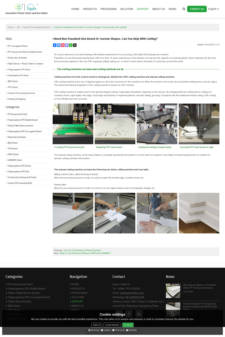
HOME (75, 9)
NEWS (172, 9)
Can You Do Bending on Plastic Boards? (82, 250)
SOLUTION (126, 9)
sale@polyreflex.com (132, 292)
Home (10, 27)
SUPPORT (143, 9)
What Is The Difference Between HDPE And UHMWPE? (85, 253)
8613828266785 (135, 297)
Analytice (106, 330)
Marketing (131, 330)
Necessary (93, 330)
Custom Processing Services (36, 27)
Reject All (97, 325)
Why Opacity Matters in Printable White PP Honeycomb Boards (199, 286)
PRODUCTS (90, 9)
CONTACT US (197, 8)
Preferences (118, 330)
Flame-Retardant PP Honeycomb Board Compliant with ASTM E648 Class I (200, 306)
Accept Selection (112, 325)
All (18, 27)
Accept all (128, 325)
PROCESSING (108, 9)
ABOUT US (158, 9)
